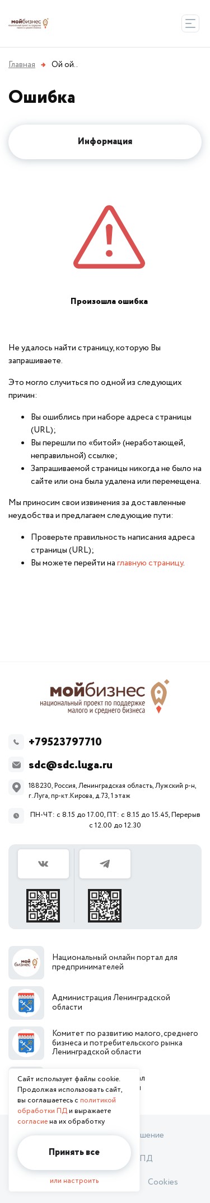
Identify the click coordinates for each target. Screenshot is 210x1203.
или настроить (74, 1181)
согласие (32, 1121)
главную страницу (150, 563)
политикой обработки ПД (66, 1105)
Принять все (74, 1152)
